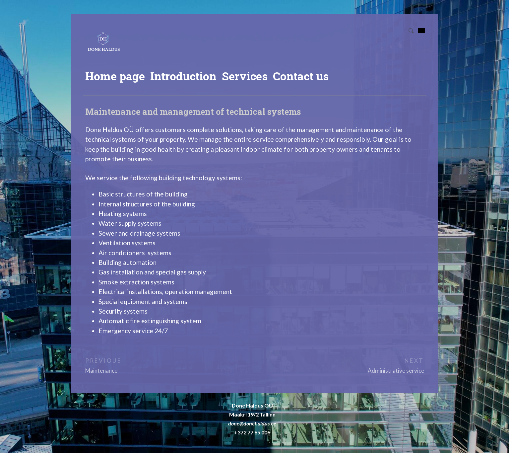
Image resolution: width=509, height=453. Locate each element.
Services (245, 76)
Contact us (301, 76)
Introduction (183, 76)
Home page (115, 76)
